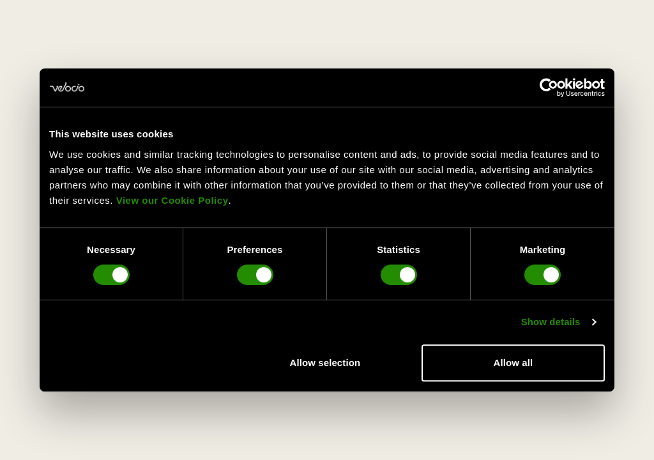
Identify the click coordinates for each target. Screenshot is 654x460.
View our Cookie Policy (172, 200)
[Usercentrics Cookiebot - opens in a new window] (549, 87)
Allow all (513, 362)
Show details (551, 321)
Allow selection (325, 362)
